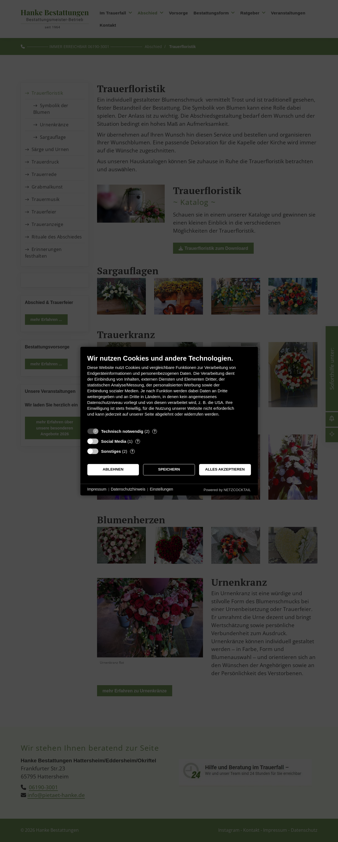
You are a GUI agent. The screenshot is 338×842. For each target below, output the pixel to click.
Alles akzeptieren (225, 470)
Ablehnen (113, 470)
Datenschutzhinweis (128, 489)
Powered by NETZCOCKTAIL (227, 490)
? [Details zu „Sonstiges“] (132, 451)
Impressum (96, 489)
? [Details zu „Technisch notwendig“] (155, 431)
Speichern (169, 470)
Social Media (113, 441)
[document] (169, 389)
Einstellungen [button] (161, 489)
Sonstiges (111, 451)
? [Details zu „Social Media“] (137, 441)
